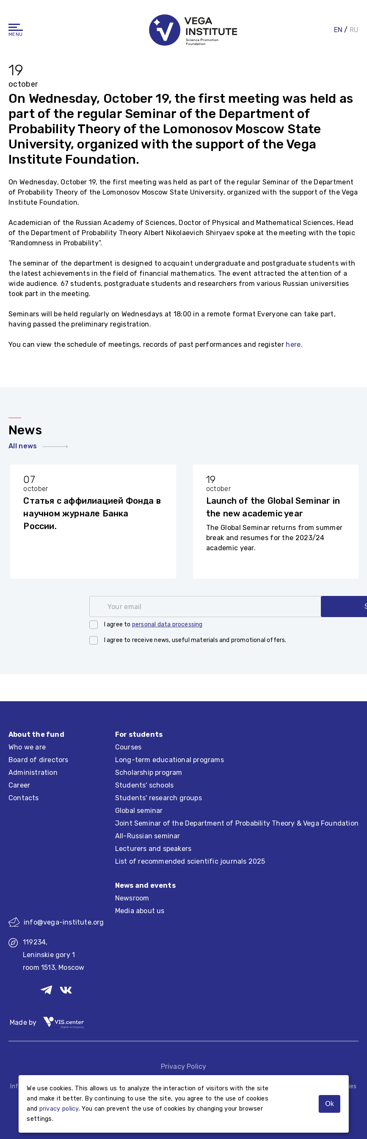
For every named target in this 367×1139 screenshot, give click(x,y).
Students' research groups (158, 798)
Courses (128, 747)
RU (354, 28)
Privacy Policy (184, 1066)
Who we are (27, 747)
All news (38, 446)
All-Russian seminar (147, 836)
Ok (329, 1103)
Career (19, 785)
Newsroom (132, 898)
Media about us (140, 911)
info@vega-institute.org (56, 922)
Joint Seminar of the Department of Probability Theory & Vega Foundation (237, 823)
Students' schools (144, 785)
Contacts (23, 798)
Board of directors (38, 760)
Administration (33, 772)
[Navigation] (15, 25)
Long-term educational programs (169, 760)
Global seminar (139, 811)
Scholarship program (148, 772)
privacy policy (59, 1108)
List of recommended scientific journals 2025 (190, 861)
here (293, 344)
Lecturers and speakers (153, 849)
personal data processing (167, 624)
